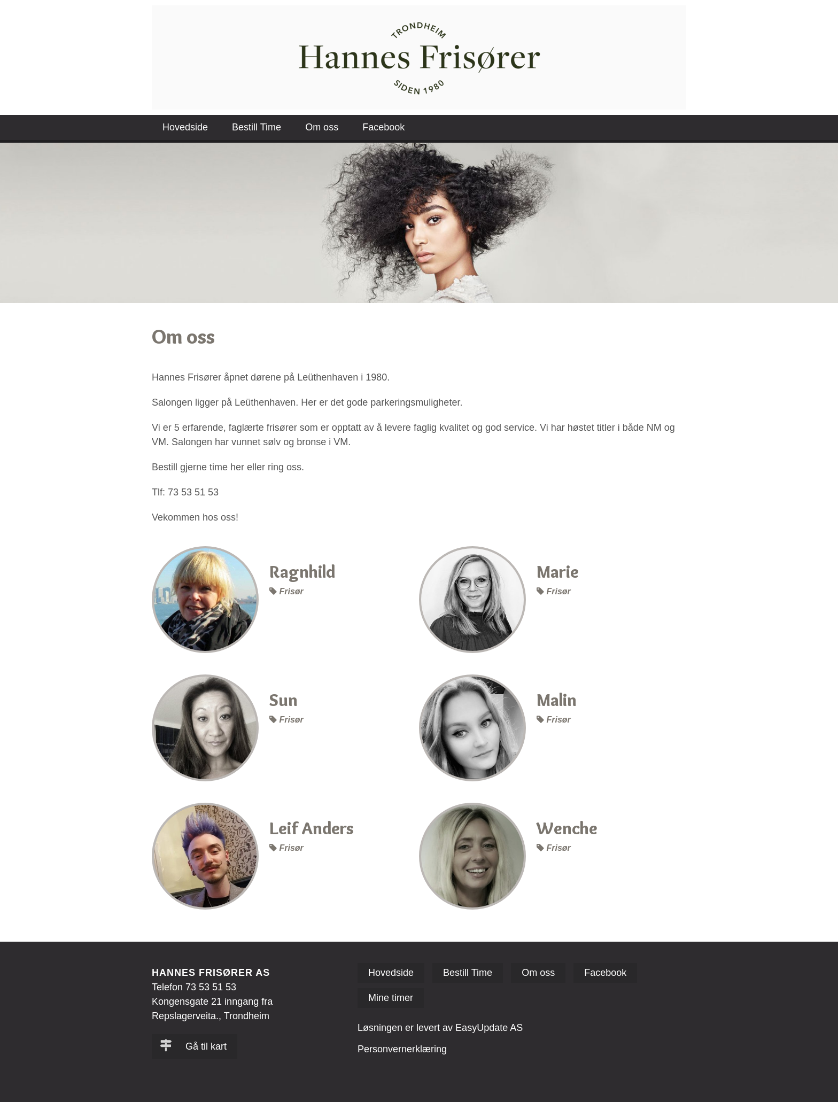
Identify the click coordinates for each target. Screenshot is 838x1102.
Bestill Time (256, 127)
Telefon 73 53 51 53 (194, 987)
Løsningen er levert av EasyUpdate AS (440, 1027)
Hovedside (185, 127)
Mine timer (390, 997)
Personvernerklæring (402, 1049)
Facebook (383, 127)
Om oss (321, 127)
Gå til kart (193, 1046)
